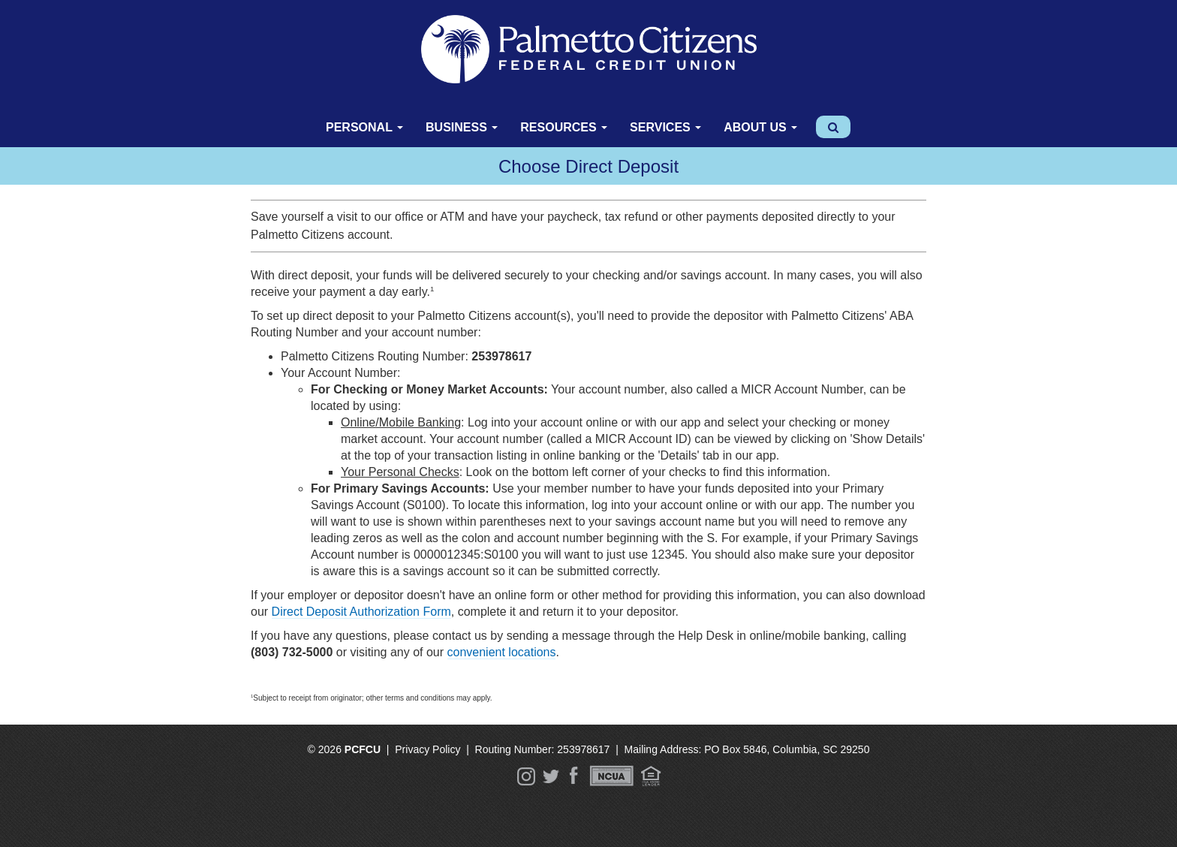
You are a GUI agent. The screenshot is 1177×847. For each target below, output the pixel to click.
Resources (563, 127)
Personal (364, 127)
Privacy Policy (427, 749)
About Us (760, 127)
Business (462, 127)
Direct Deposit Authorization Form (361, 611)
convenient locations (501, 652)
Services (665, 127)
